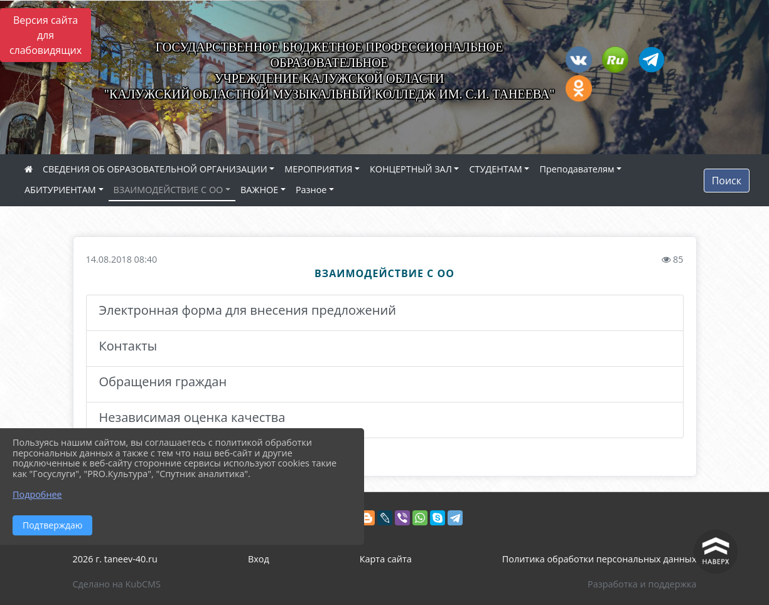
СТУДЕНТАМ (495, 169)
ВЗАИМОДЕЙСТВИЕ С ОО (168, 190)
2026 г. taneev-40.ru (115, 559)
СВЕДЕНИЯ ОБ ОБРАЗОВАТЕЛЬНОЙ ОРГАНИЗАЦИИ (155, 169)
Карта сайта (386, 559)
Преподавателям (576, 169)
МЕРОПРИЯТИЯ (318, 169)
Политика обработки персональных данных (599, 559)
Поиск (726, 180)
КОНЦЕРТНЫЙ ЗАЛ (411, 169)
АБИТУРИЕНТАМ (60, 190)
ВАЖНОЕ (259, 190)
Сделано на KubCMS (117, 584)
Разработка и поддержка (642, 584)
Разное (311, 190)
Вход (258, 559)
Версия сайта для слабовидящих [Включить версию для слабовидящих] (45, 35)
